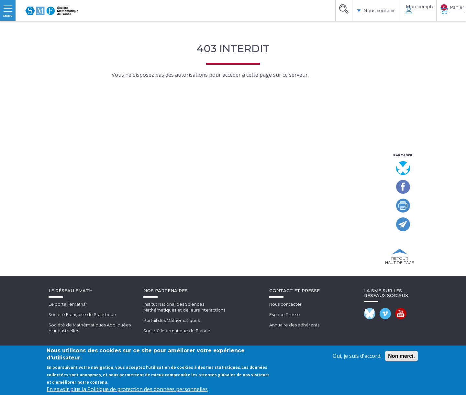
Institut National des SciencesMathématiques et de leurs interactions (184, 344)
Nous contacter (285, 341)
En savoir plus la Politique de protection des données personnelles (127, 389)
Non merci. (401, 356)
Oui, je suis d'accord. (357, 355)
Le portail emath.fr (68, 341)
